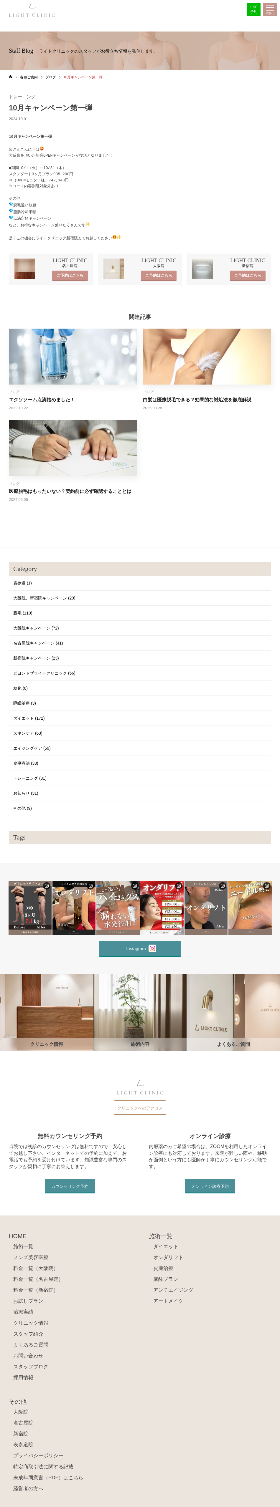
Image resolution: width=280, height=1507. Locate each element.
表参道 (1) (22, 580)
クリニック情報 (30, 1320)
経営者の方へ (28, 1486)
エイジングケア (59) (32, 745)
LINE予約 (254, 9)
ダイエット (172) (29, 715)
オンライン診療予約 (210, 1183)
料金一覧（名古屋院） (38, 1276)
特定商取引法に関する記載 (43, 1464)
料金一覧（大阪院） (35, 1265)
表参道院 (23, 1442)
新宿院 (20, 1431)
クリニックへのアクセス (140, 1105)
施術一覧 (23, 1244)
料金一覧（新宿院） (35, 1287)
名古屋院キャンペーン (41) (38, 640)
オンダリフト (168, 1255)
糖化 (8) (20, 685)
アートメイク (168, 1298)
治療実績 (23, 1309)
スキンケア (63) (27, 730)
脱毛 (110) (22, 610)
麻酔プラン (165, 1276)
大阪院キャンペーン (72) (36, 625)
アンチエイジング (173, 1287)
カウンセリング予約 (69, 1183)
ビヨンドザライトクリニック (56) (44, 670)
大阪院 (20, 1409)
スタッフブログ (30, 1364)
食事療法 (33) (25, 760)
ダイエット (165, 1244)
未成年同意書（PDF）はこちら (48, 1475)
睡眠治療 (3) (24, 700)
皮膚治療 (163, 1265)
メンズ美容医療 (30, 1255)
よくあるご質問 (30, 1342)
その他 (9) (22, 805)
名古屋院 (23, 1420)
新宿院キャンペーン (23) (36, 655)
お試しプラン (28, 1298)
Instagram (141, 946)
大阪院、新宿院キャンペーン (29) (44, 595)
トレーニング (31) (30, 775)
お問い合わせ (28, 1353)
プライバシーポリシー (38, 1453)
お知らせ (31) (25, 790)
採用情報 (23, 1375)
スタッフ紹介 (28, 1331)
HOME (18, 1233)
